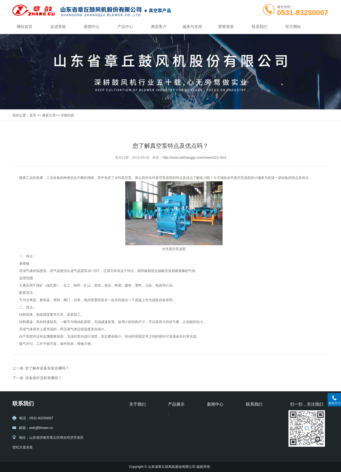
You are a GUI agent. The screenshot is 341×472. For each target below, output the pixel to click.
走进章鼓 (58, 27)
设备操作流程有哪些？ (43, 378)
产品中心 (125, 27)
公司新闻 (214, 416)
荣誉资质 (226, 27)
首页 (32, 115)
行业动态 (214, 423)
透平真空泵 (176, 445)
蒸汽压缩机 (176, 416)
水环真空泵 (123, 178)
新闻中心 (91, 27)
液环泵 (173, 423)
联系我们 (259, 27)
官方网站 (293, 27)
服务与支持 (192, 27)
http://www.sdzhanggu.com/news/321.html (194, 157)
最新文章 (49, 115)
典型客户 (159, 27)
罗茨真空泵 (176, 438)
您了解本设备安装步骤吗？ (47, 368)
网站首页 (24, 27)
